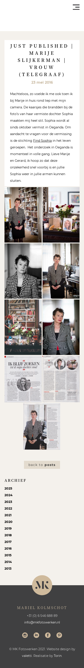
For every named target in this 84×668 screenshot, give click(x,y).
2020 (8, 522)
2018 (8, 535)
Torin (58, 656)
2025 (8, 488)
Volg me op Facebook (48, 635)
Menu (76, 7)
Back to (42, 465)
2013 (7, 569)
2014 (8, 562)
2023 (8, 502)
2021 (7, 515)
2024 (8, 495)
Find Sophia (42, 141)
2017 (8, 542)
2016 (8, 549)
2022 (8, 508)
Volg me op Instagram (25, 635)
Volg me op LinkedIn (36, 635)
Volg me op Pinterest (59, 635)
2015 (7, 555)
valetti (27, 656)
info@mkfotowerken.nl (42, 622)
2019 (8, 528)
